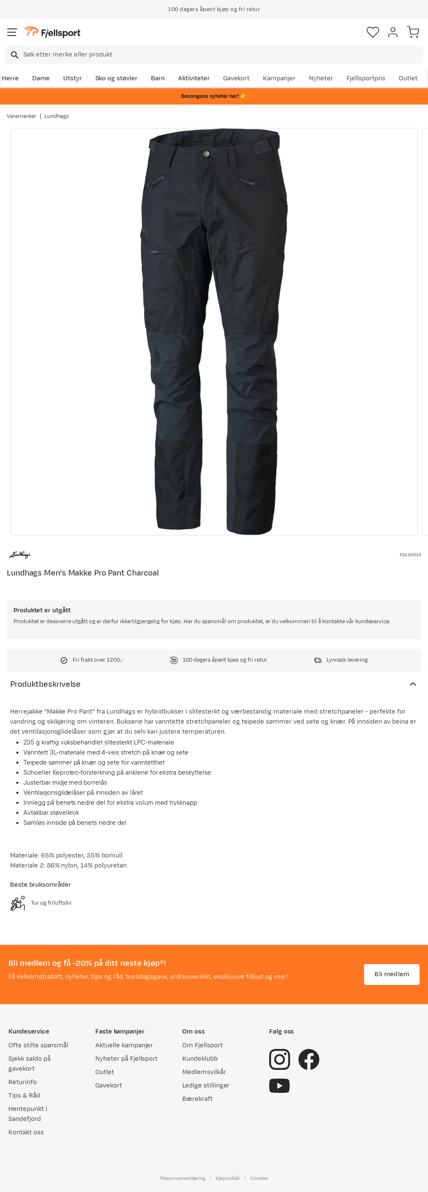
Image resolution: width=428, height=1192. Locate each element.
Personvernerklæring (182, 1178)
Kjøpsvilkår (228, 1178)
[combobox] (214, 55)
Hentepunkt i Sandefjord (27, 1114)
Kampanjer (279, 78)
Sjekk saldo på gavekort (29, 1063)
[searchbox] (223, 54)
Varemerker (21, 116)
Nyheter (321, 78)
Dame (41, 78)
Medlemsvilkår (204, 1072)
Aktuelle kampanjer (124, 1045)
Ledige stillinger (205, 1085)
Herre (10, 78)
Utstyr (72, 78)
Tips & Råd (24, 1095)
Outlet (408, 78)
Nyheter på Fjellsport (126, 1058)
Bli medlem (391, 974)
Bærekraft (197, 1099)
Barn (158, 78)
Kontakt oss (26, 1132)
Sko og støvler (116, 78)
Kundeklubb (200, 1058)
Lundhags (56, 116)
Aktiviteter (194, 78)
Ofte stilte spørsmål (38, 1045)
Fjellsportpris (366, 78)
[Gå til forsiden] (52, 32)
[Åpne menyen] (12, 32)
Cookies (259, 1178)
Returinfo (22, 1082)
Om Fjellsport (202, 1045)
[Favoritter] (373, 32)
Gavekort (236, 78)
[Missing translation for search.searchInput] (14, 55)
